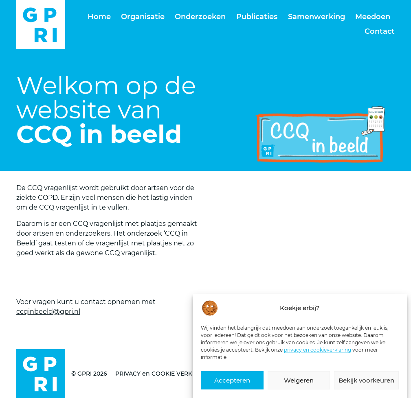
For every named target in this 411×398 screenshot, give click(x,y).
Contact (380, 31)
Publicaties (256, 16)
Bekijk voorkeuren (366, 384)
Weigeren (299, 384)
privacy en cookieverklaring (317, 354)
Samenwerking (316, 16)
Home (99, 16)
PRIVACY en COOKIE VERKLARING (164, 373)
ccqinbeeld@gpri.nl (48, 311)
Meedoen (372, 16)
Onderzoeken (200, 16)
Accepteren (232, 384)
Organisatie (143, 16)
